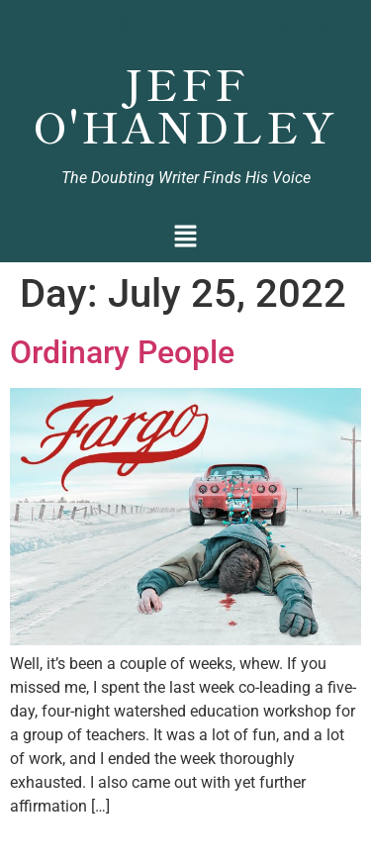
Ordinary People (122, 352)
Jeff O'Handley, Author (185, 26)
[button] (185, 238)
